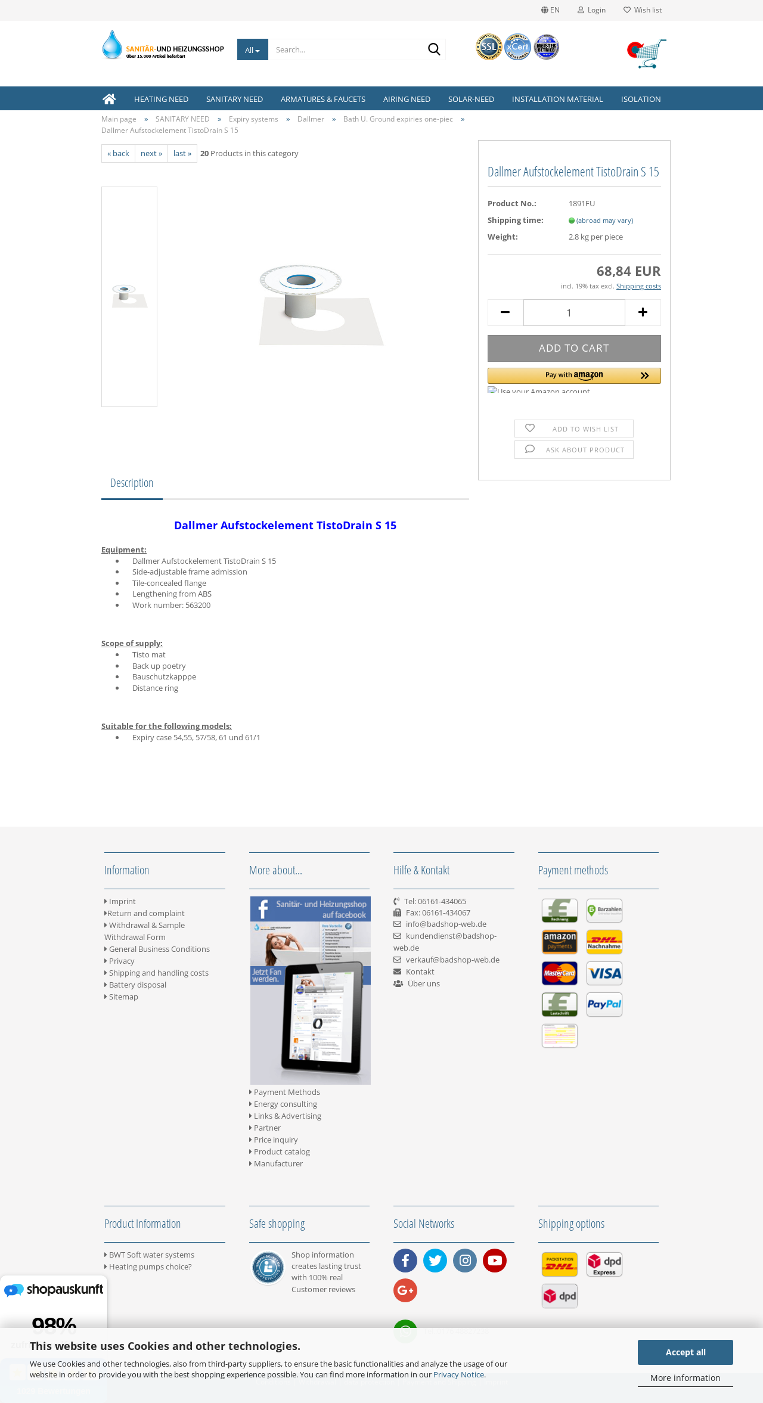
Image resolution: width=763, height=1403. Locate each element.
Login (592, 10)
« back (118, 153)
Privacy (119, 960)
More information (685, 1377)
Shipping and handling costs (156, 972)
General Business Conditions (157, 948)
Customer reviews (323, 1289)
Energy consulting (283, 1103)
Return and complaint (144, 913)
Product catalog (279, 1151)
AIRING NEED (406, 99)
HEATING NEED (161, 99)
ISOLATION (641, 99)
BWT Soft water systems (149, 1254)
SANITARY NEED (234, 99)
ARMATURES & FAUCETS (323, 99)
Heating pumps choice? (148, 1266)
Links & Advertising (285, 1115)
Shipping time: (516, 220)
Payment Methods (284, 1092)
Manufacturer (276, 1163)
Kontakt (420, 971)
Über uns (424, 983)
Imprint (120, 901)
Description (132, 482)
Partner (265, 1127)
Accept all (686, 1352)
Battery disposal (135, 984)
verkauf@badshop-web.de (453, 959)
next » (151, 153)
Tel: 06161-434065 (435, 901)
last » (182, 153)
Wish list (643, 10)
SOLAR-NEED (471, 99)
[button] (574, 380)
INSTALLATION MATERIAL (557, 99)
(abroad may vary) (604, 220)
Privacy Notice (458, 1374)
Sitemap (121, 996)
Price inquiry (273, 1139)
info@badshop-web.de (446, 923)
